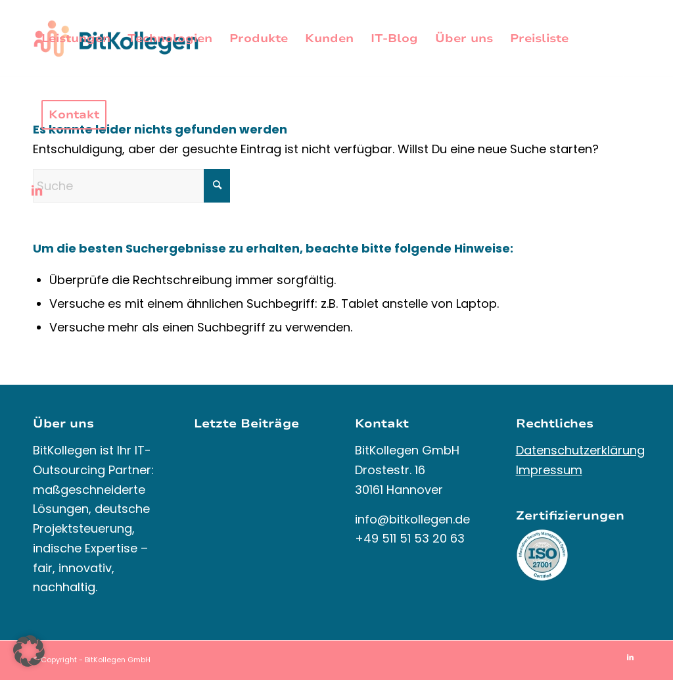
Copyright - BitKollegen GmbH (96, 659)
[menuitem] (76, 39)
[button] (29, 651)
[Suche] (131, 186)
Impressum (549, 470)
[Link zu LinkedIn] (37, 191)
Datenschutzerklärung (580, 450)
